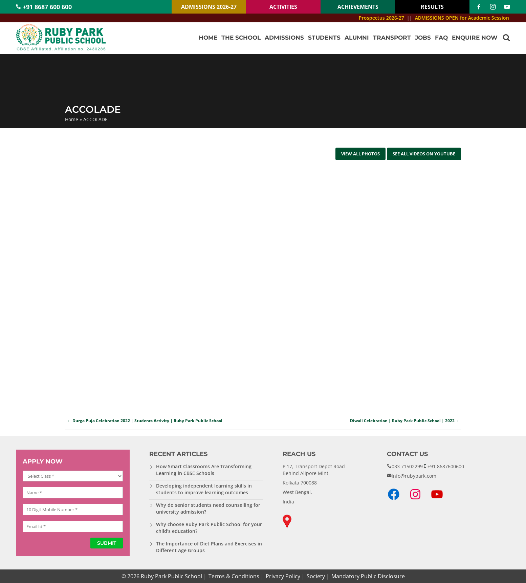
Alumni (357, 37)
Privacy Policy (283, 576)
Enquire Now (475, 37)
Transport (392, 37)
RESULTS (432, 6)
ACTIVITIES (283, 6)
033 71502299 (407, 466)
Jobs (423, 37)
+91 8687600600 (446, 466)
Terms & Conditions (234, 576)
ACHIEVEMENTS (357, 6)
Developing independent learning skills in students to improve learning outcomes (204, 489)
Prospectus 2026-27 (387, 18)
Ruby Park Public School (171, 576)
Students (324, 37)
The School (241, 37)
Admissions (284, 37)
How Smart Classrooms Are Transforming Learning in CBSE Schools (203, 469)
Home (208, 37)
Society (316, 576)
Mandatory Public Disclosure (368, 576)
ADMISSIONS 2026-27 (209, 6)
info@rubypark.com (414, 476)
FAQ (441, 37)
